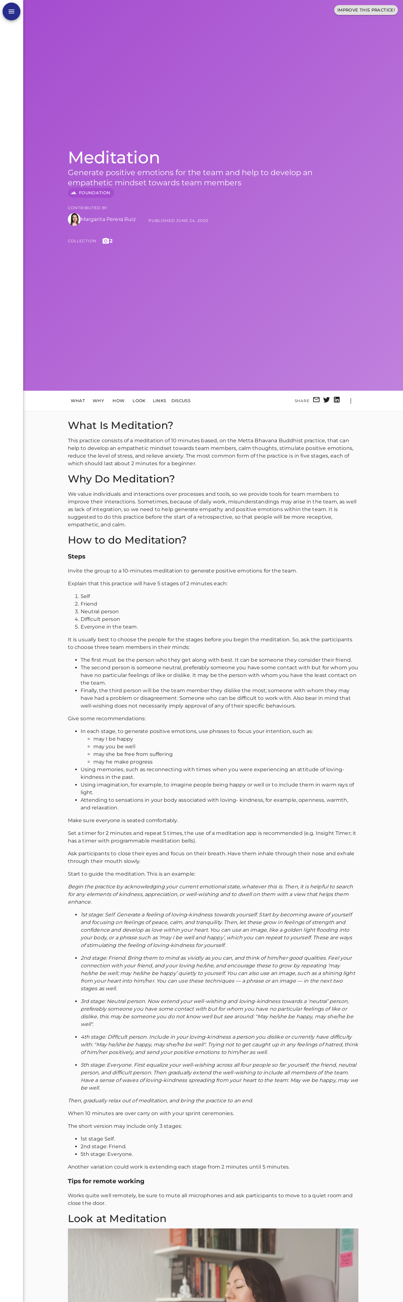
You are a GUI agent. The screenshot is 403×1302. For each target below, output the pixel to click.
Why (98, 401)
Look (139, 401)
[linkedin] (337, 401)
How (119, 401)
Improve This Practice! (366, 10)
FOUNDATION (91, 193)
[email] (316, 401)
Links (159, 401)
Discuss (181, 401)
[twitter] (326, 401)
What (78, 401)
